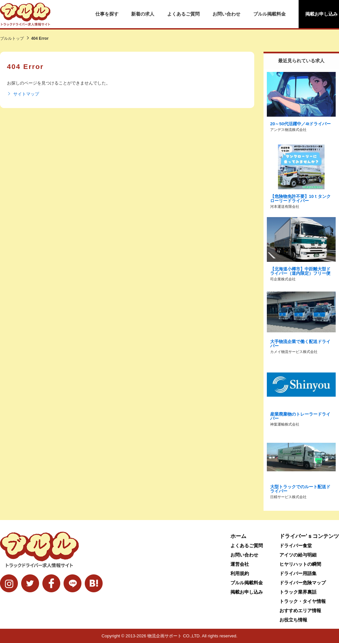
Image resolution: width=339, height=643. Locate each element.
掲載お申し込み (246, 592)
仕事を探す (107, 14)
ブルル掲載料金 (269, 14)
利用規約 (239, 573)
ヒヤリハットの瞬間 (300, 564)
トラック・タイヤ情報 (302, 601)
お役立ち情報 (293, 619)
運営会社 (239, 564)
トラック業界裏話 (297, 592)
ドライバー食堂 (295, 545)
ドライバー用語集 (297, 573)
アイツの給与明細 (297, 554)
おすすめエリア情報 (300, 610)
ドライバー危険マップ (302, 582)
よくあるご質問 (183, 14)
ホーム (238, 536)
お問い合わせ (226, 14)
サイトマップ (23, 94)
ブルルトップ (12, 38)
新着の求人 (142, 14)
